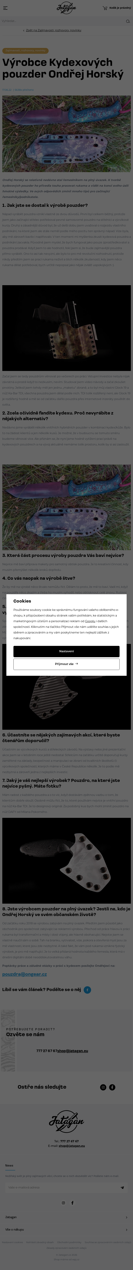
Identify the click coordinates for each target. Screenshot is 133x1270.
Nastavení (66, 651)
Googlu (90, 621)
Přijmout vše (64, 664)
